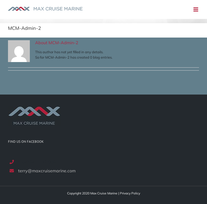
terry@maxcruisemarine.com (47, 170)
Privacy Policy (130, 193)
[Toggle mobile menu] (196, 9)
